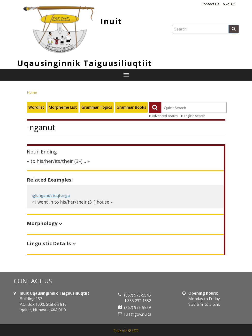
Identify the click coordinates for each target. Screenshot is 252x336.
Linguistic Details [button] (49, 243)
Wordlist (36, 107)
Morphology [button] (42, 223)
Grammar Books (131, 107)
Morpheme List (63, 107)
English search (194, 116)
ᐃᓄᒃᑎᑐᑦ (229, 4)
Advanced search (165, 116)
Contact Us (210, 4)
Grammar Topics (96, 107)
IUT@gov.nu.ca (137, 314)
